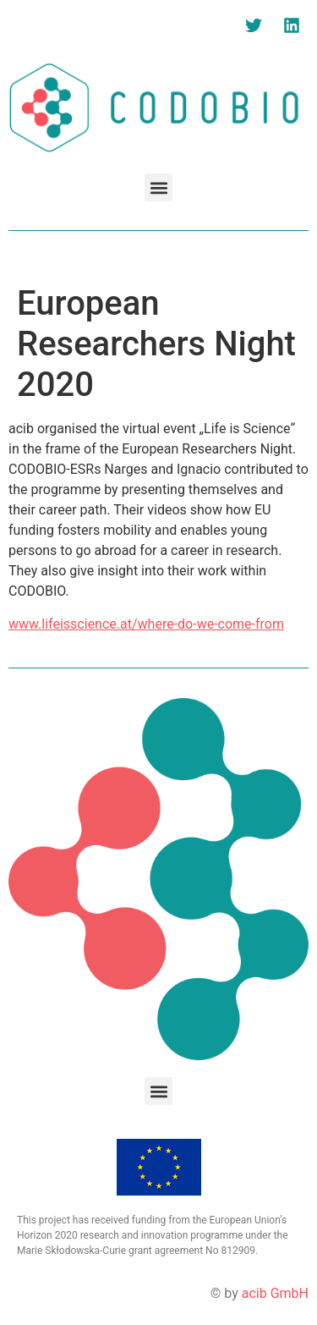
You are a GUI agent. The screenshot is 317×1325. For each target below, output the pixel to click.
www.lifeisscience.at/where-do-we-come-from (146, 624)
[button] (158, 187)
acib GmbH (275, 1293)
